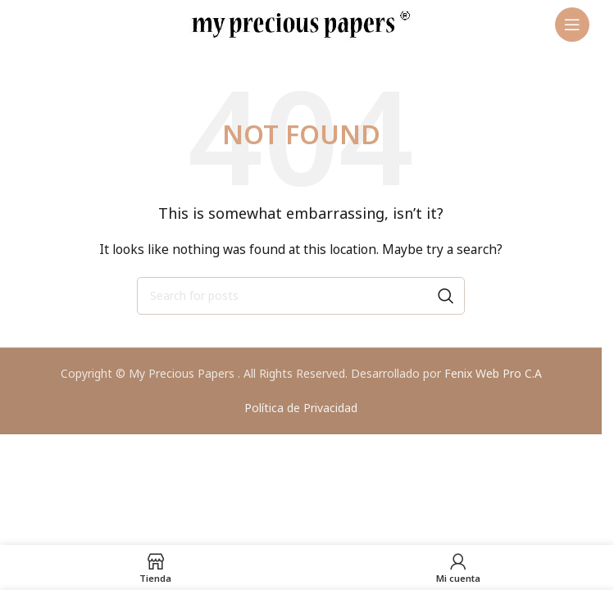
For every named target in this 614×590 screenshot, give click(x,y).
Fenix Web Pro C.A (493, 373)
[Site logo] (301, 23)
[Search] (301, 296)
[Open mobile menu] (572, 24)
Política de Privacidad (300, 407)
